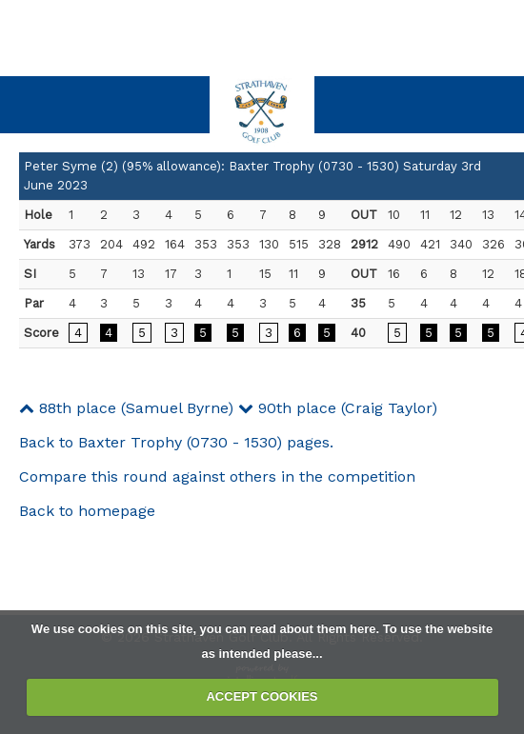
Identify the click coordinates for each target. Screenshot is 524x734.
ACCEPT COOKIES (261, 696)
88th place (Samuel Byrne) (126, 408)
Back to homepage (87, 511)
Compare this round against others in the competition (217, 476)
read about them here (312, 629)
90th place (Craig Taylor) (337, 408)
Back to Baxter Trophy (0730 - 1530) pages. (176, 442)
